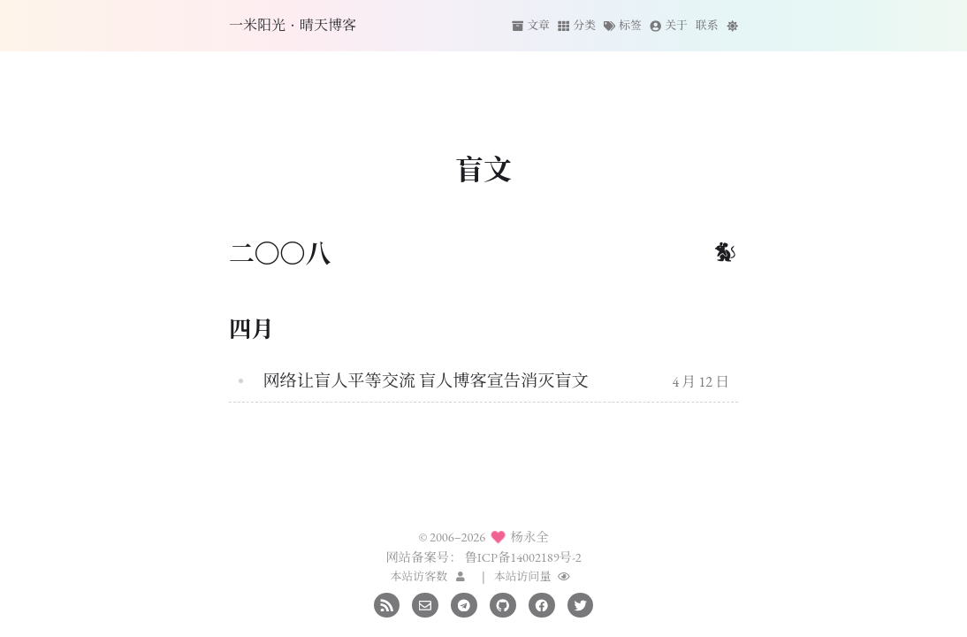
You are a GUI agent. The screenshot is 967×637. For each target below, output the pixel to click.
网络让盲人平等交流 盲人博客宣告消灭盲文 (425, 381)
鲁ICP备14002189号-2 (522, 557)
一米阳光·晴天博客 (292, 25)
